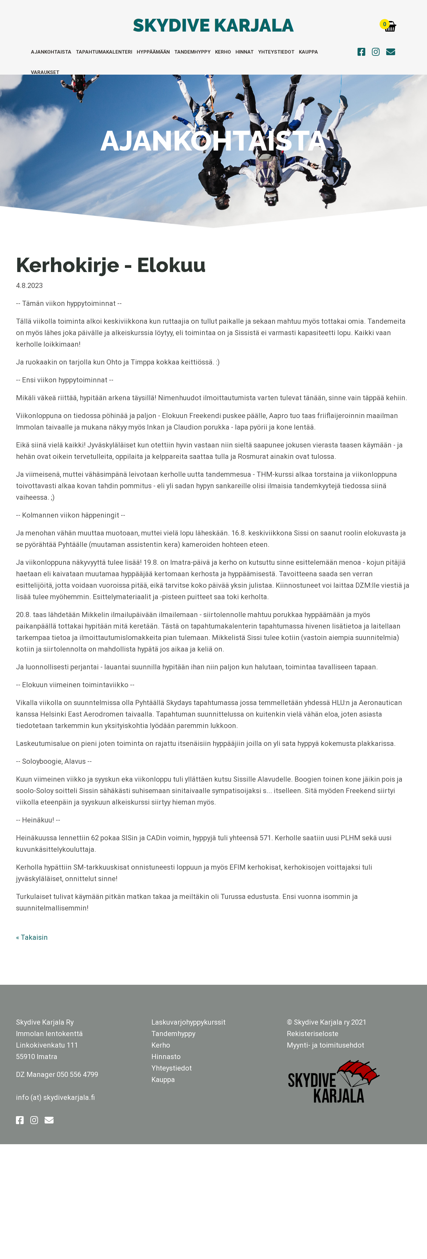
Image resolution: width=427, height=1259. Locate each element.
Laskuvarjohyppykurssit (188, 1022)
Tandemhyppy (192, 52)
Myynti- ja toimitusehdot (325, 1045)
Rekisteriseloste (312, 1034)
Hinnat (244, 52)
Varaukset (45, 72)
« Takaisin (32, 937)
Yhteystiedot (276, 52)
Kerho (223, 52)
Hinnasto (166, 1057)
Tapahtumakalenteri (104, 52)
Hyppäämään (153, 52)
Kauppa (308, 52)
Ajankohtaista (51, 52)
